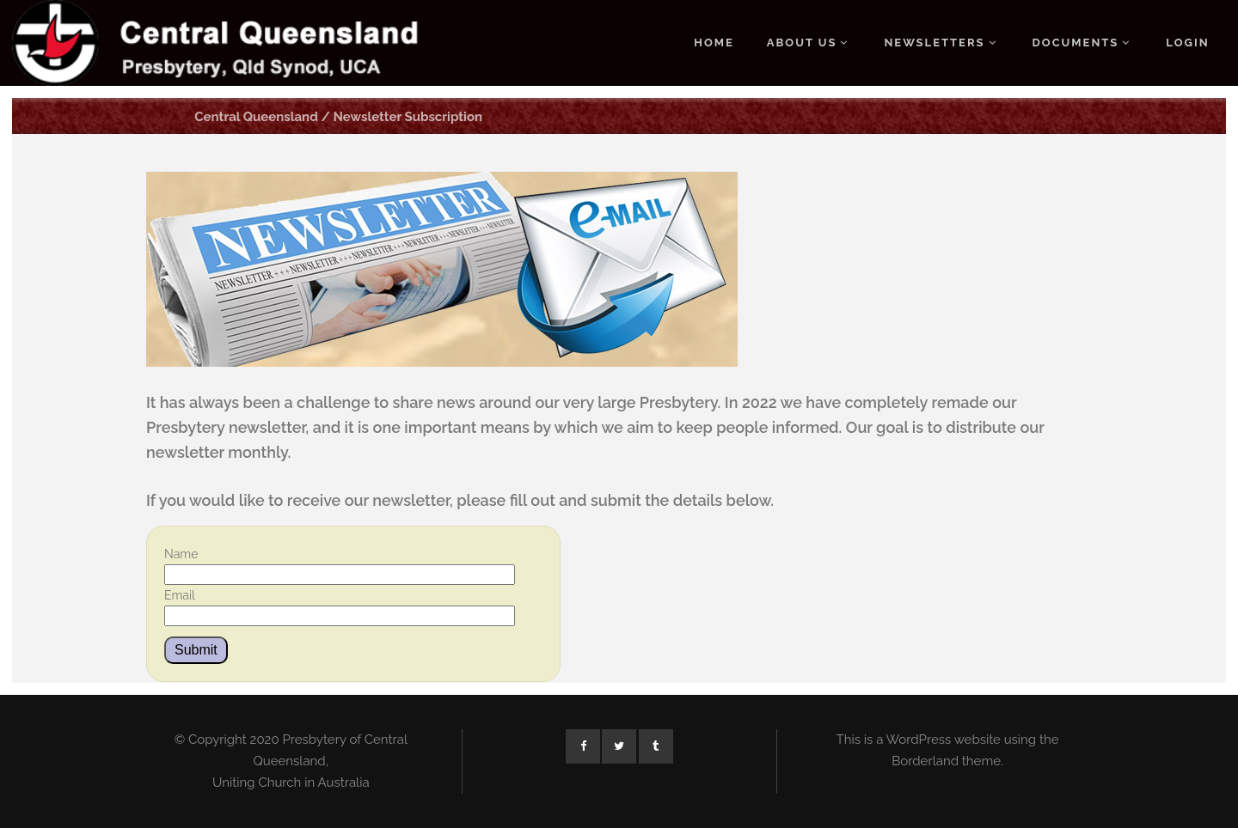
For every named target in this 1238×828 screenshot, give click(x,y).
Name (181, 554)
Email (179, 595)
